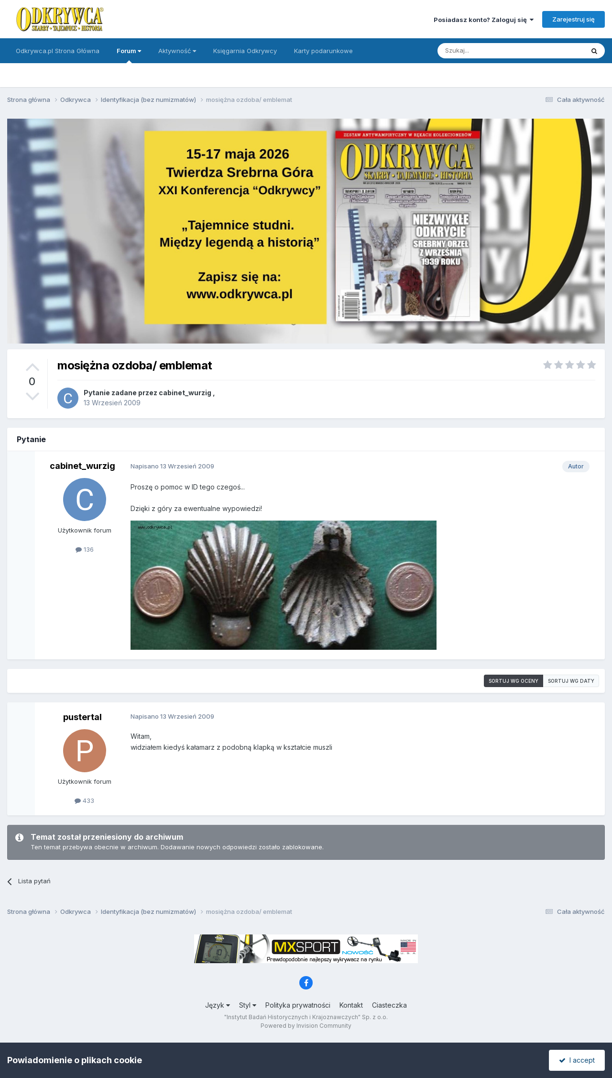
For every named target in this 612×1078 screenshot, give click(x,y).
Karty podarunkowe (323, 51)
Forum (129, 55)
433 (84, 800)
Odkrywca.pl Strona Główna (57, 51)
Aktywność (177, 51)
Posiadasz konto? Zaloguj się (484, 19)
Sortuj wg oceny (513, 681)
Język (217, 1005)
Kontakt (351, 1005)
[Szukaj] (486, 50)
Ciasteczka (389, 1005)
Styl (247, 1005)
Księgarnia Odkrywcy (245, 51)
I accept (577, 1060)
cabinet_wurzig (185, 393)
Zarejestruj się (573, 19)
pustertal (82, 717)
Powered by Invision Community (306, 1025)
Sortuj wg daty (571, 681)
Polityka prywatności (297, 1005)
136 (85, 549)
